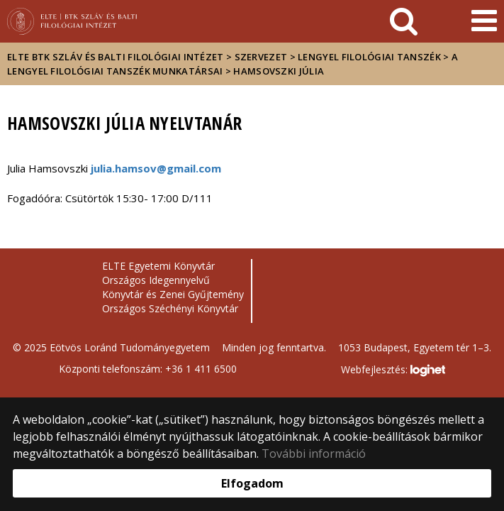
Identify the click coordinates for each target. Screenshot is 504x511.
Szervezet (261, 56)
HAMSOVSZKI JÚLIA (278, 71)
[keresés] (404, 21)
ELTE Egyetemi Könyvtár (158, 266)
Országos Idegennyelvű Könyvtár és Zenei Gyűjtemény (173, 287)
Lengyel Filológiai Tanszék (369, 56)
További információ (314, 453)
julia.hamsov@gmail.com (156, 168)
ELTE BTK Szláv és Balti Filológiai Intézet (115, 56)
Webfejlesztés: (392, 370)
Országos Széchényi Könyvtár (170, 308)
